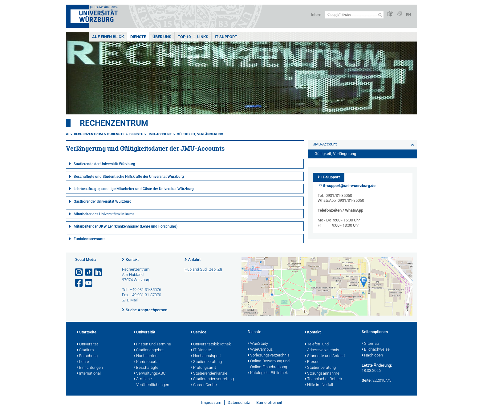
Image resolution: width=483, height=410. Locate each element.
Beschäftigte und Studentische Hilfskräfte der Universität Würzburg (129, 176)
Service (198, 332)
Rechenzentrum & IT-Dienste (99, 134)
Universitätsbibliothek (211, 344)
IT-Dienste (201, 350)
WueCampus (260, 349)
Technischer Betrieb (323, 379)
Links (202, 36)
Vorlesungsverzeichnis (269, 355)
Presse (312, 362)
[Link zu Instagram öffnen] (79, 272)
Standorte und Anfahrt (325, 356)
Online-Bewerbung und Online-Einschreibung (269, 364)
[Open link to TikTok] (89, 272)
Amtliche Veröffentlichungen (151, 382)
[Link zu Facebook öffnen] (79, 283)
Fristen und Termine (152, 344)
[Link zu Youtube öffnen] (89, 283)
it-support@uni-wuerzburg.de (349, 185)
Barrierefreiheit (269, 402)
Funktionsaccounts (89, 239)
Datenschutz (239, 402)
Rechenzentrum (114, 123)
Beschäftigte (146, 368)
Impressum (211, 402)
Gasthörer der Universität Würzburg (103, 201)
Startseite (86, 332)
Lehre (83, 362)
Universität (87, 344)
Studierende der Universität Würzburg (104, 164)
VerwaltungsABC (149, 373)
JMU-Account (160, 134)
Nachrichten (145, 356)
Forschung (87, 356)
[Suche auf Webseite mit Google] (354, 14)
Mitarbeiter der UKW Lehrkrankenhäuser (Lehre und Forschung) (125, 226)
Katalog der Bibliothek (268, 373)
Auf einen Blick (108, 36)
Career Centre (204, 385)
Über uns (161, 36)
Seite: (366, 380)
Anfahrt (194, 259)
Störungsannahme (322, 373)
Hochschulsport (206, 356)
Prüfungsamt (203, 368)
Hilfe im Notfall (319, 385)
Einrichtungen (90, 368)
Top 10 (184, 36)
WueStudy (258, 344)
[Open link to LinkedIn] (98, 272)
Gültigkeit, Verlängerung (200, 134)
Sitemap (370, 344)
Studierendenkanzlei (209, 373)
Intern (316, 14)
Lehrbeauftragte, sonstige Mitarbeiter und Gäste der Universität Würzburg (134, 189)
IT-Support (226, 36)
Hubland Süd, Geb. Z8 (203, 269)
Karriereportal (147, 362)
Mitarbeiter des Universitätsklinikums (104, 214)
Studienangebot (149, 350)
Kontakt (132, 259)
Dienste (138, 36)
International (89, 373)
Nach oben (372, 355)
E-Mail (132, 300)
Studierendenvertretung (212, 379)
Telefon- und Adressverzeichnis (322, 347)
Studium (85, 350)
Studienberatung (206, 362)
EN (408, 14)
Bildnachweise (376, 349)
